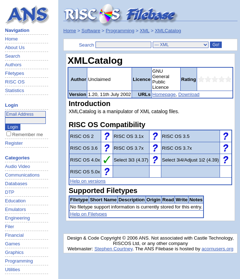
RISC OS (15, 82)
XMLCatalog (168, 30)
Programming (120, 30)
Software (91, 30)
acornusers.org (218, 248)
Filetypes (14, 73)
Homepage (164, 94)
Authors (13, 64)
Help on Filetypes (88, 214)
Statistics (14, 90)
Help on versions (88, 181)
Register (14, 143)
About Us (15, 47)
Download (188, 94)
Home (11, 39)
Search (12, 56)
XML (145, 30)
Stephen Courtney (113, 248)
